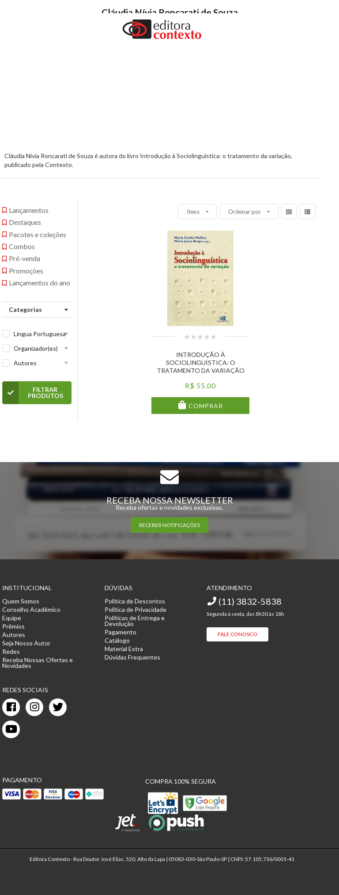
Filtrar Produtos (33, 393)
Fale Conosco (237, 634)
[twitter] (58, 707)
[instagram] (34, 707)
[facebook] (11, 707)
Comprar (205, 406)
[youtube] (11, 729)
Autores (25, 363)
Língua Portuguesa (40, 334)
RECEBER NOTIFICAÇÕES (169, 525)
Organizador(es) (36, 348)
